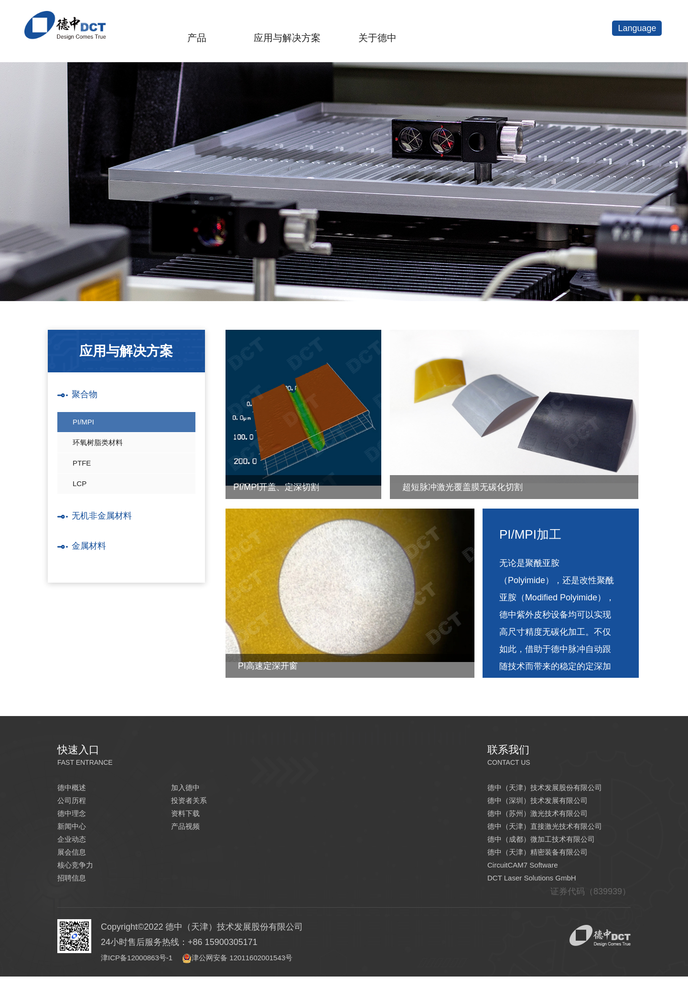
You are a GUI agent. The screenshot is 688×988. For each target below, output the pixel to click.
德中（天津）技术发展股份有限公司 (556, 788)
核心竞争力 (78, 874)
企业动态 (74, 845)
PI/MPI (84, 425)
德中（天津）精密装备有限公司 (547, 860)
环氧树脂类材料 (99, 449)
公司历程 (74, 802)
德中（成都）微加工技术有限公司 (551, 845)
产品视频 (188, 831)
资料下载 (188, 817)
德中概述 (74, 788)
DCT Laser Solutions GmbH (540, 888)
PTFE (82, 474)
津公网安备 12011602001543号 (267, 969)
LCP (80, 498)
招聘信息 (74, 888)
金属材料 (91, 565)
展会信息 (74, 860)
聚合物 (86, 395)
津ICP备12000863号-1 (149, 969)
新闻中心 (74, 831)
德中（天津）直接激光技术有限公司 (556, 831)
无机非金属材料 (105, 533)
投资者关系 (192, 802)
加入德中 (188, 788)
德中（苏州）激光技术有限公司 (547, 817)
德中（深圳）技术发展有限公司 (547, 802)
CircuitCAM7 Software (529, 874)
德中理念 (74, 817)
